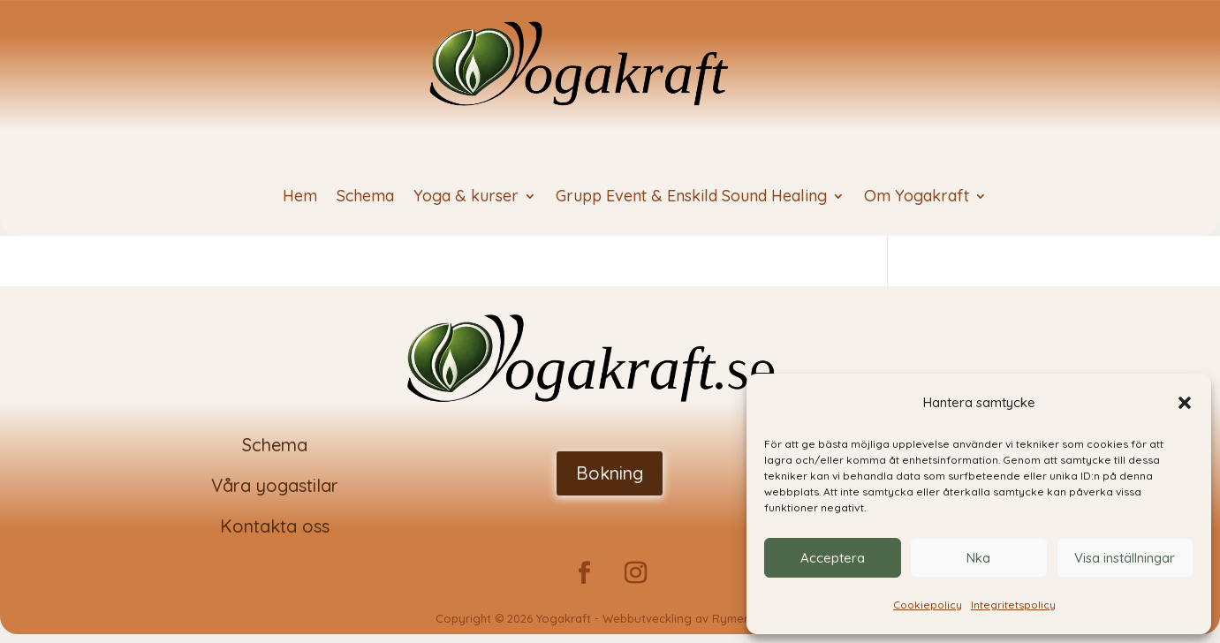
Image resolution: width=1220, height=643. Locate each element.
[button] (1184, 403)
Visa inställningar (1124, 557)
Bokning (609, 473)
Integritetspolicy (1013, 604)
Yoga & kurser (466, 198)
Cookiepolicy (927, 604)
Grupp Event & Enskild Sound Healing (691, 198)
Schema (365, 198)
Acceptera (832, 557)
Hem (300, 198)
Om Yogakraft (916, 198)
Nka (978, 557)
